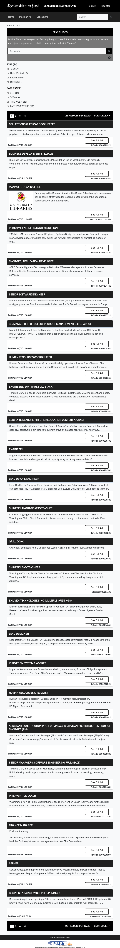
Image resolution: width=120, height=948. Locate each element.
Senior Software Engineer (27, 294)
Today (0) (15, 97)
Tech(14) (14, 68)
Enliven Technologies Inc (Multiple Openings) (40, 600)
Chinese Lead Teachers (24, 567)
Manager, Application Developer (31, 261)
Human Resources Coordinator (30, 357)
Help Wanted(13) (19, 73)
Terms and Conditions (60, 937)
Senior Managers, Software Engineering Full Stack (44, 762)
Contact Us (42, 16)
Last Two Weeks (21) (22, 106)
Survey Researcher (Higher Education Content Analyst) (47, 419)
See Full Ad (97, 140)
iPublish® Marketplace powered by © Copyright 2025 (60, 943)
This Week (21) (18, 101)
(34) (12, 64)
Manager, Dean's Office (25, 187)
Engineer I (16, 449)
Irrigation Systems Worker (27, 663)
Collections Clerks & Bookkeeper (32, 124)
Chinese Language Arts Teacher (30, 508)
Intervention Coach (22, 795)
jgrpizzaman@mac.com (92, 547)
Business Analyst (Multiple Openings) (34, 893)
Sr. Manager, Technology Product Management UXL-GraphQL (50, 324)
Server (14, 863)
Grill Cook (16, 541)
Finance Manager (21, 825)
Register (105, 5)
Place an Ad (25, 16)
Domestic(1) (16, 81)
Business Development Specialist (32, 153)
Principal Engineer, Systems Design (33, 228)
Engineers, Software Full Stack (30, 386)
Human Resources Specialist (28, 692)
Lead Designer (19, 633)
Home (11, 16)
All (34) (14, 93)
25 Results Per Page (77, 115)
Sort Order (101, 115)
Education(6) (16, 77)
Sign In (92, 5)
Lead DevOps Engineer (24, 478)
